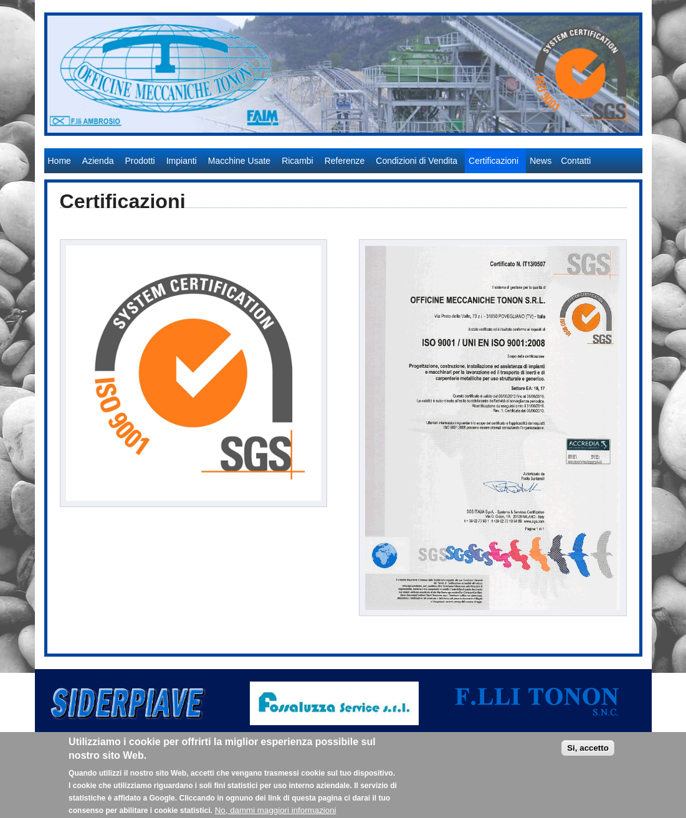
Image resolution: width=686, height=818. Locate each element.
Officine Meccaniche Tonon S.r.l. (109, 142)
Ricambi (297, 161)
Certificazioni (493, 161)
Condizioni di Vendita (416, 161)
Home (59, 161)
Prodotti (140, 161)
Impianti (181, 161)
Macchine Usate (239, 161)
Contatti (576, 161)
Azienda (98, 161)
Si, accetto (588, 753)
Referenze (345, 161)
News (540, 161)
